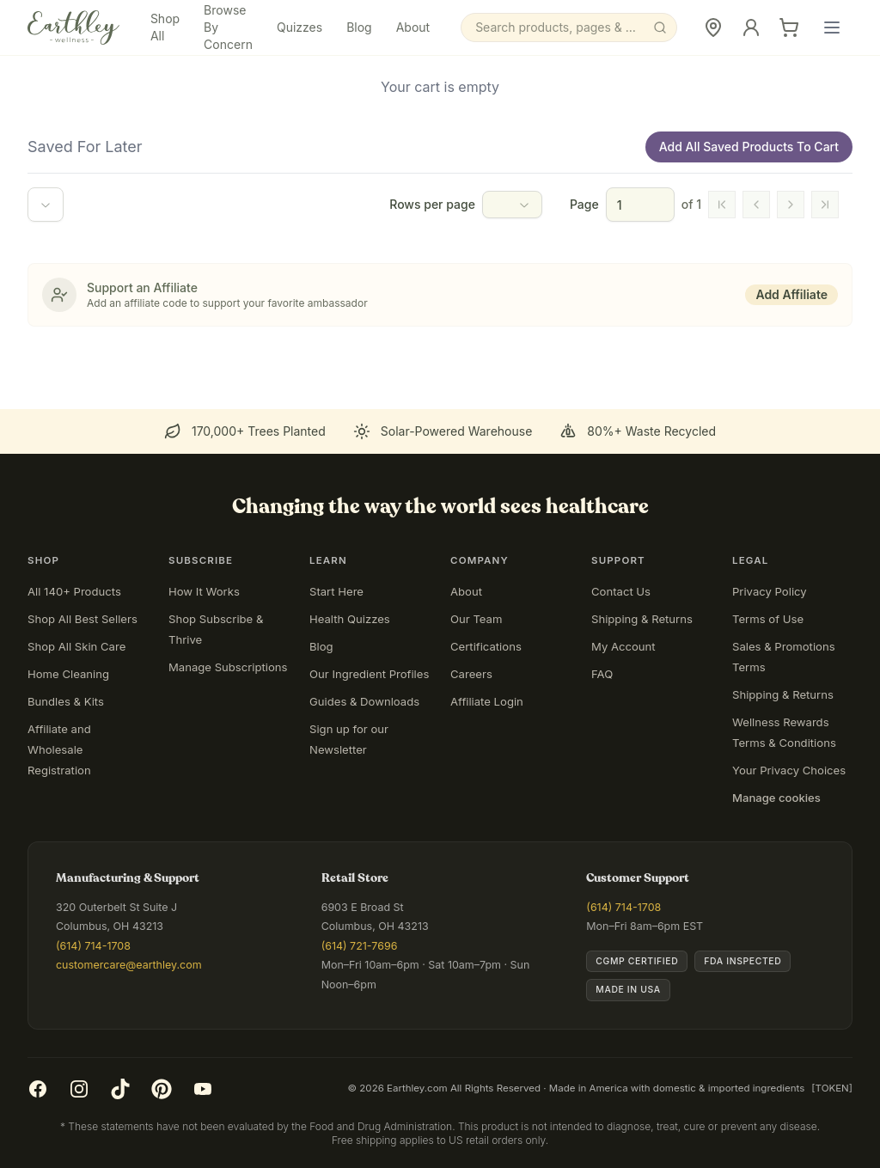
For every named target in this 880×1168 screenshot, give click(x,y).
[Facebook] (38, 1089)
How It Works (204, 591)
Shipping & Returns (642, 619)
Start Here (336, 591)
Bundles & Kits (66, 701)
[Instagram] (79, 1089)
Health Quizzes (349, 619)
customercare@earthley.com (129, 964)
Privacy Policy (769, 591)
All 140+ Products (74, 591)
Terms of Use (768, 619)
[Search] (569, 27)
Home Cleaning (68, 674)
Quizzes (299, 27)
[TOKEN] (831, 1088)
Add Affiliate (791, 294)
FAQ (602, 674)
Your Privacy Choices (789, 770)
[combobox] (46, 204)
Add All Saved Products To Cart (749, 146)
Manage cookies (776, 797)
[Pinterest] (161, 1089)
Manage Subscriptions (228, 667)
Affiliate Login (486, 701)
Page (584, 204)
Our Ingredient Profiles (369, 674)
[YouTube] (202, 1089)
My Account (623, 646)
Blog (359, 27)
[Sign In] (751, 27)
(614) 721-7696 (359, 945)
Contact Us (621, 591)
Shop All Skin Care (76, 646)
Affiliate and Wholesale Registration (59, 749)
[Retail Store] (713, 27)
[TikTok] (120, 1089)
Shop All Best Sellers (83, 619)
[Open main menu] (832, 27)
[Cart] (788, 27)
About (413, 27)
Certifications (486, 646)
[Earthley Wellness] (73, 27)
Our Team (476, 619)
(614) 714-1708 (93, 945)
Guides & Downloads (364, 701)
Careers (471, 674)
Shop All (165, 27)
